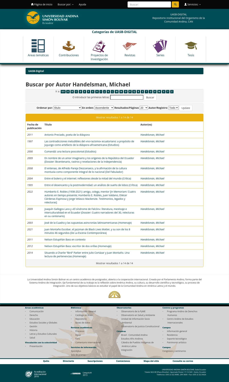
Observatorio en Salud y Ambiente (138, 315)
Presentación (36, 346)
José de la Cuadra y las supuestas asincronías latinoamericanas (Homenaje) (88, 222)
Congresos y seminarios (174, 351)
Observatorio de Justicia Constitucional (140, 326)
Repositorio (81, 318)
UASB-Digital (36, 71)
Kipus (78, 334)
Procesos (79, 331)
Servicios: (192, 4)
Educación (35, 318)
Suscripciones (95, 361)
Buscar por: (65, 4)
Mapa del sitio (151, 361)
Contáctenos (123, 361)
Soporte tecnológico (177, 338)
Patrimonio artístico (176, 342)
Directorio (68, 361)
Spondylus (76, 351)
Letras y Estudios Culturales (43, 333)
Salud (32, 337)
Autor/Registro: (158, 107)
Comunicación (37, 311)
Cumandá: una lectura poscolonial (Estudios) (70, 151)
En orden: (88, 107)
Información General (85, 311)
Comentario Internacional (88, 342)
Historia (33, 330)
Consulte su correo (183, 361)
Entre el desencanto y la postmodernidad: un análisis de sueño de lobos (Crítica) (90, 185)
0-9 (63, 91)
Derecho (34, 315)
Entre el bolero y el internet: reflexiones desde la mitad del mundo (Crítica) (87, 178)
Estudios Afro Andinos (132, 338)
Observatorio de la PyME (133, 311)
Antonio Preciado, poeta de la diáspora (67, 134)
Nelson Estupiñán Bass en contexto (64, 239)
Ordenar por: (45, 107)
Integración (126, 349)
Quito (46, 361)
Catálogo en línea (83, 315)
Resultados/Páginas (126, 107)
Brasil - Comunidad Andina (134, 334)
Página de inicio (41, 4)
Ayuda (82, 4)
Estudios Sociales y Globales (43, 322)
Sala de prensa (78, 354)
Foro (77, 338)
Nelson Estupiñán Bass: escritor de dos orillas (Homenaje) (77, 246)
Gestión (33, 326)
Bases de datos (82, 322)
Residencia (172, 334)
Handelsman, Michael (152, 134)
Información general (177, 331)
